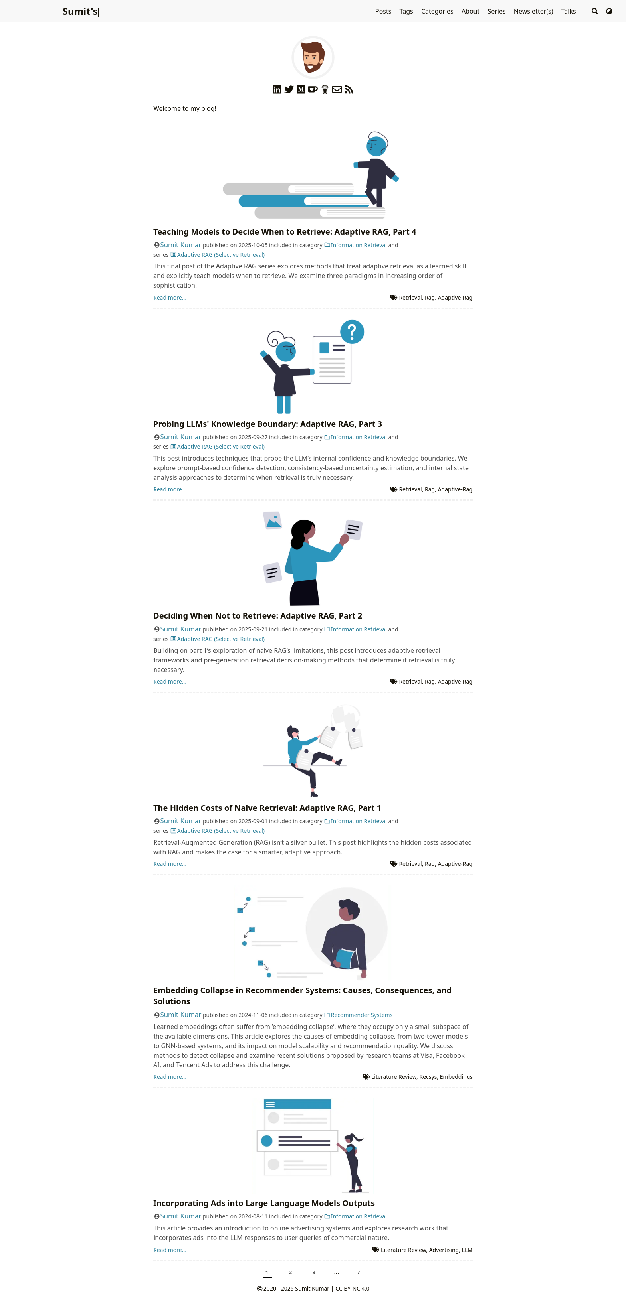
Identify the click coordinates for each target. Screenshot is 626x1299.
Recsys (428, 1076)
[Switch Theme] (609, 11)
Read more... (169, 297)
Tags (407, 11)
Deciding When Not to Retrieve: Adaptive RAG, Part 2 (257, 615)
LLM (467, 1250)
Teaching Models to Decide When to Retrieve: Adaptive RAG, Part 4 (284, 231)
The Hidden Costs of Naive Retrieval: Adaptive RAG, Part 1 (267, 807)
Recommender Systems (358, 1015)
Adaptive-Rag (455, 297)
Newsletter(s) (534, 11)
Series (497, 11)
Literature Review (393, 1076)
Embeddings (456, 1076)
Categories (438, 11)
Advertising (444, 1250)
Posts (384, 11)
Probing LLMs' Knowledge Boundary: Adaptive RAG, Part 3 (267, 423)
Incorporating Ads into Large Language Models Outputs (264, 1203)
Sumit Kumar (181, 244)
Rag (430, 297)
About (471, 11)
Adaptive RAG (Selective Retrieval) (217, 254)
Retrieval (410, 297)
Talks (569, 11)
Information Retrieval (355, 245)
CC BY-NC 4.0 (352, 1288)
